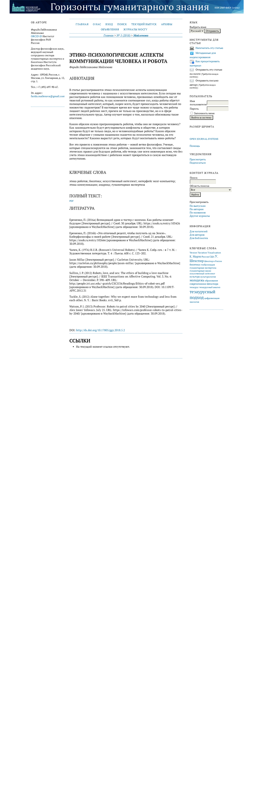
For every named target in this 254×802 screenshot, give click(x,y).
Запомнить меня (204, 113)
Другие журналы (200, 216)
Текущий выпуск (144, 24)
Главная (82, 24)
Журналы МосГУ (135, 29)
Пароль (194, 108)
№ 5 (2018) (123, 35)
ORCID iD (36, 36)
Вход (109, 24)
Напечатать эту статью (209, 48)
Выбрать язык (198, 27)
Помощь (195, 146)
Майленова (140, 35)
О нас (97, 24)
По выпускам (198, 206)
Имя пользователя (198, 102)
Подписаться (198, 162)
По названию (198, 212)
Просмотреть (198, 159)
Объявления (110, 29)
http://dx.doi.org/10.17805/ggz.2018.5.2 (100, 330)
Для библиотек (199, 238)
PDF (71, 201)
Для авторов (197, 234)
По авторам (196, 209)
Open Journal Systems (204, 139)
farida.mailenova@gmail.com (48, 96)
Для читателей (199, 231)
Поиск (122, 24)
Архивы (166, 24)
